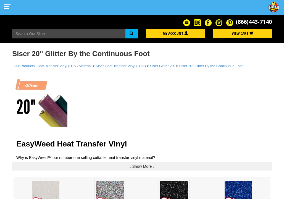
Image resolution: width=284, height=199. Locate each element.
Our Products (24, 66)
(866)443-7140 (254, 21)
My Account (175, 33)
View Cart (242, 33)
